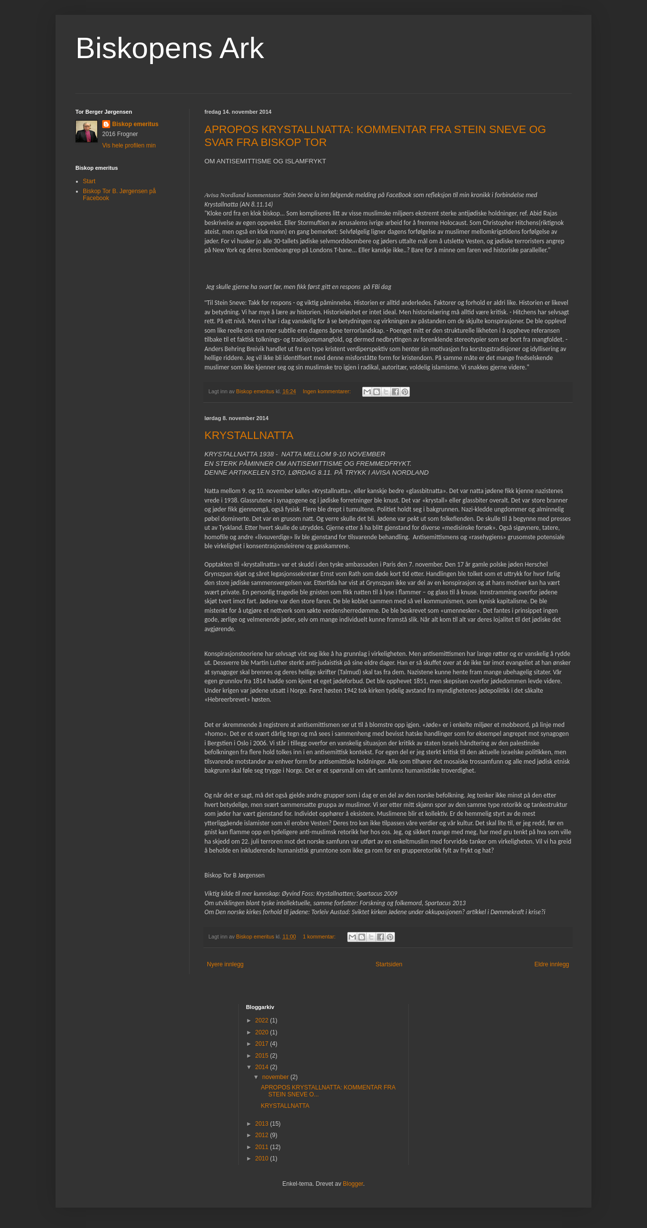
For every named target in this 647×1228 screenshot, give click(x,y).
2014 (262, 1067)
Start (89, 181)
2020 (262, 1032)
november (276, 1077)
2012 (262, 1135)
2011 (262, 1147)
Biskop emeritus (135, 124)
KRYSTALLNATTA (248, 435)
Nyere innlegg (225, 964)
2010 (262, 1158)
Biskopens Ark (169, 48)
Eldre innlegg (551, 964)
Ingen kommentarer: (327, 391)
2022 (262, 1020)
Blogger (353, 1183)
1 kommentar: (320, 936)
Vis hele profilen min (129, 145)
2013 (262, 1123)
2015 (262, 1055)
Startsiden (389, 964)
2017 (262, 1043)
